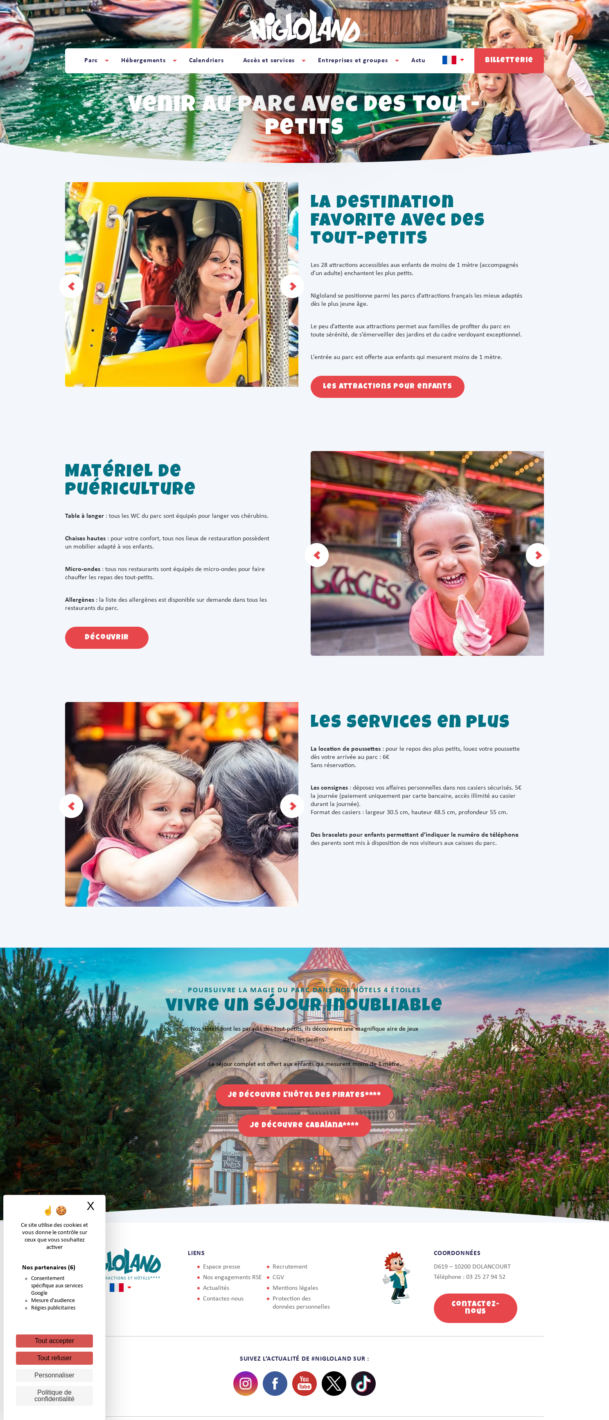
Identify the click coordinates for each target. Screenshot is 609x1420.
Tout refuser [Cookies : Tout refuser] (54, 1358)
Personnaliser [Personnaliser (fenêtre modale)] (54, 1375)
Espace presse (221, 1267)
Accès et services (269, 60)
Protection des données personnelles (301, 1303)
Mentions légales (295, 1288)
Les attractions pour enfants (387, 387)
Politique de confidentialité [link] (54, 1395)
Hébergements (143, 60)
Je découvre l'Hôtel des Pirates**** (304, 1095)
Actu (418, 60)
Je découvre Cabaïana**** (304, 1125)
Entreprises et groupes (353, 60)
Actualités (216, 1288)
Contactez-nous (223, 1299)
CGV (278, 1277)
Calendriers (206, 60)
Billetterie (509, 60)
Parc (91, 60)
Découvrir (107, 637)
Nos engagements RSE (232, 1277)
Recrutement (290, 1267)
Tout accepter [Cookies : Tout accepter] (54, 1340)
